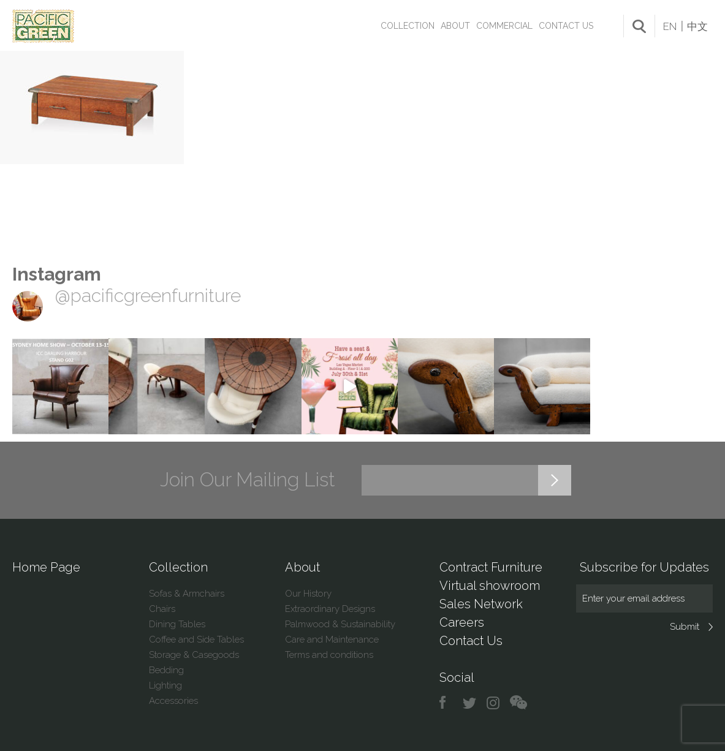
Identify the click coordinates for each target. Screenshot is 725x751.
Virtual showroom (489, 585)
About (455, 26)
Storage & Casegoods (194, 654)
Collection (408, 26)
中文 (697, 26)
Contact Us (566, 26)
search (639, 26)
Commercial (504, 26)
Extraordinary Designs (330, 608)
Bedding (166, 670)
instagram (493, 703)
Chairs (162, 608)
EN (670, 26)
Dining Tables (177, 624)
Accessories (173, 700)
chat (518, 703)
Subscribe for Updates (644, 567)
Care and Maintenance (332, 639)
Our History (308, 593)
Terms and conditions (329, 654)
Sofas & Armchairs (186, 593)
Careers (461, 622)
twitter (470, 703)
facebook (447, 703)
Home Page (46, 567)
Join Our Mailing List (247, 480)
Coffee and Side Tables (196, 639)
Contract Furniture (490, 567)
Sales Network (481, 604)
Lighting (165, 685)
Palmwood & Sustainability (340, 624)
